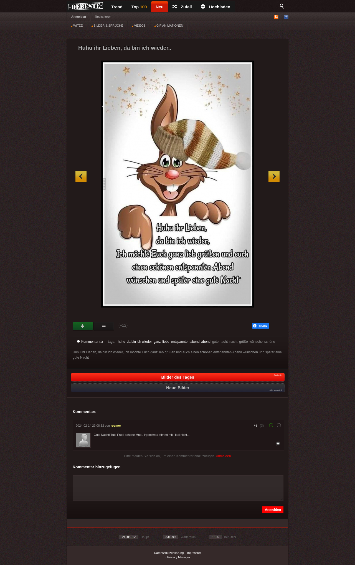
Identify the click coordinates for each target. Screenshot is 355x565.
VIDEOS (139, 25)
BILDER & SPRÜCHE (107, 25)
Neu (159, 6)
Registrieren (103, 16)
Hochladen (215, 6)
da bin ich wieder (139, 342)
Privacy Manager (178, 557)
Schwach (103, 326)
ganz (157, 342)
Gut (83, 326)
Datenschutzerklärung (169, 552)
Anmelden (78, 16)
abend (206, 342)
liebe (165, 342)
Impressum (193, 552)
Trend (117, 6)
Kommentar (90, 342)
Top (139, 6)
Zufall (182, 6)
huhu (121, 342)
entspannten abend (185, 342)
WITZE (77, 25)
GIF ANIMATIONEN (168, 25)
